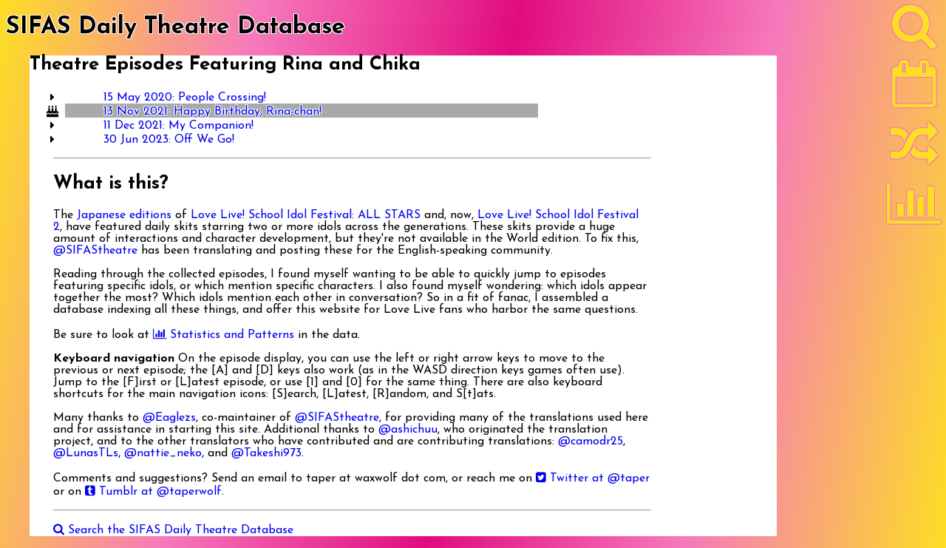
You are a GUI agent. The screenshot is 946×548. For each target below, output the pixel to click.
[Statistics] (914, 208)
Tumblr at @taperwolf (153, 492)
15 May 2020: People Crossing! (184, 98)
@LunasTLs (85, 453)
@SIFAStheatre (95, 251)
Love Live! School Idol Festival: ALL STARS (306, 215)
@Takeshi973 (266, 453)
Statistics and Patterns (223, 335)
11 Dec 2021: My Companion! (178, 126)
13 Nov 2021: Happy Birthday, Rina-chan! (212, 112)
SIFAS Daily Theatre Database (175, 27)
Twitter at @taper (593, 478)
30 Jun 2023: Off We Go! (168, 140)
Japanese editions (124, 215)
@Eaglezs (169, 418)
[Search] (914, 30)
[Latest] (914, 88)
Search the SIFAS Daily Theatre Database (173, 530)
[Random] (914, 150)
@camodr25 (590, 441)
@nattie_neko (163, 453)
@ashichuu (408, 430)
